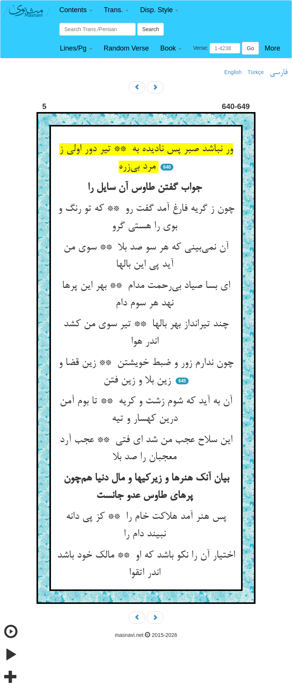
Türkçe (256, 72)
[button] (76, 10)
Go (250, 48)
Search (150, 29)
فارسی (278, 72)
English (233, 72)
